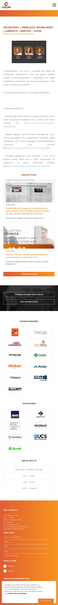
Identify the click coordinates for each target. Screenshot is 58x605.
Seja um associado (29, 302)
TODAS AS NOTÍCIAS (29, 274)
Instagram (11, 571)
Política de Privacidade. (17, 593)
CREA (6, 551)
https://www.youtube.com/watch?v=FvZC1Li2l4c (28, 166)
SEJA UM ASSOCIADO (12, 537)
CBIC (6, 546)
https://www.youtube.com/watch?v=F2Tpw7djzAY (29, 148)
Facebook (11, 566)
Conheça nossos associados (29, 295)
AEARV (7, 542)
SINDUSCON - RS (11, 556)
